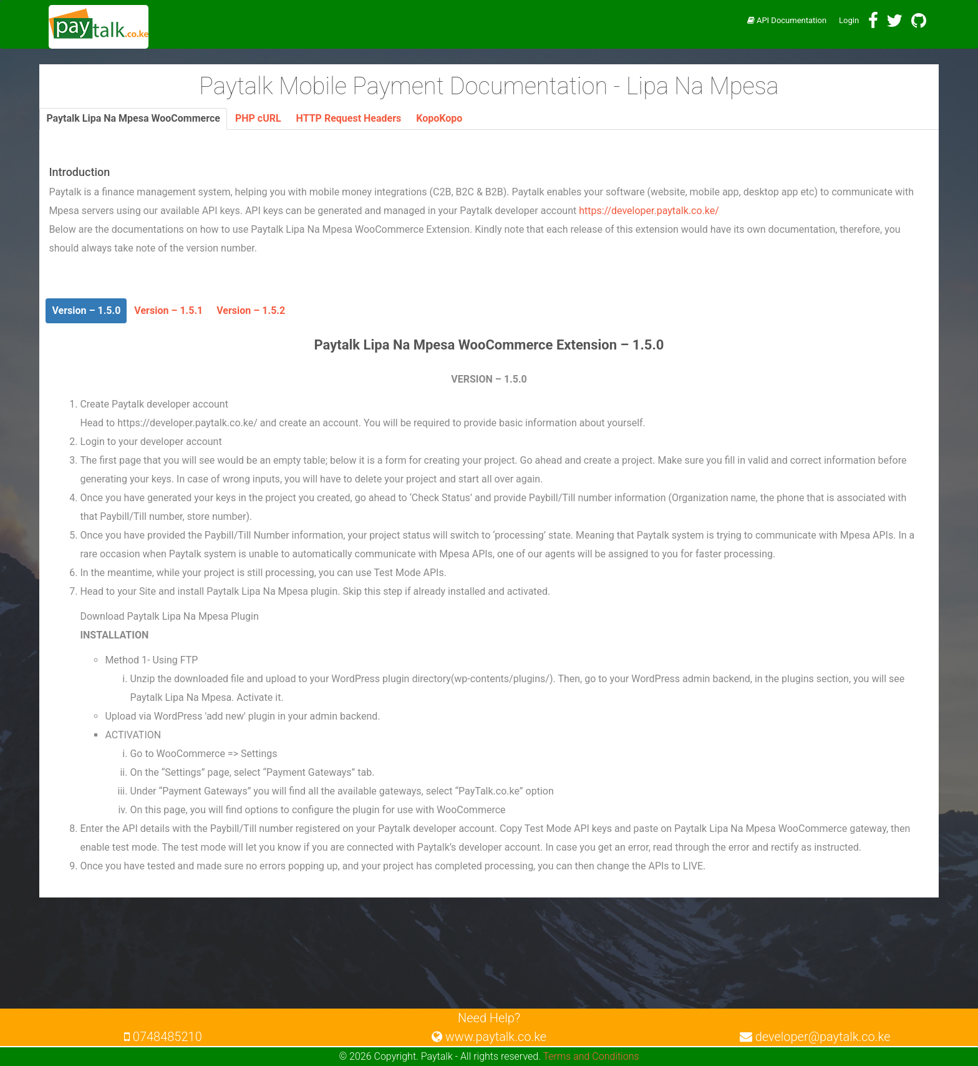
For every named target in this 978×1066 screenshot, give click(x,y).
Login (849, 20)
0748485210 (163, 1036)
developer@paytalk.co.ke (815, 1036)
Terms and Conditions (591, 1056)
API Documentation (786, 20)
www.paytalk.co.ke (489, 1036)
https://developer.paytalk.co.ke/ (649, 211)
